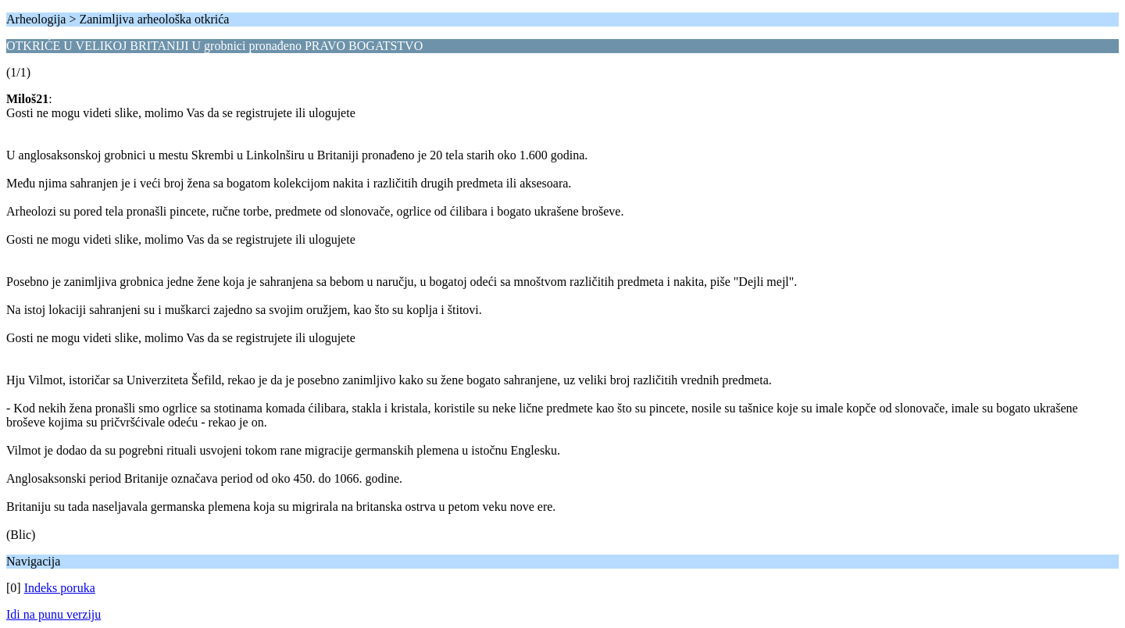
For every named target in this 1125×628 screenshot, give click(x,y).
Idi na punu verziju (53, 614)
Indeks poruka (59, 587)
